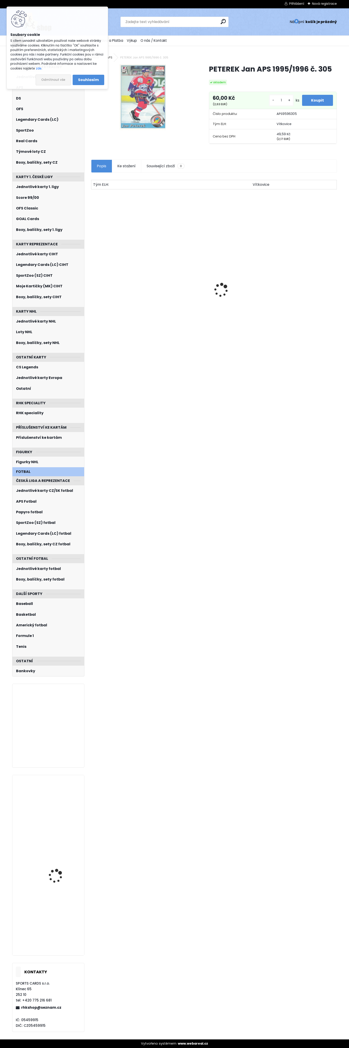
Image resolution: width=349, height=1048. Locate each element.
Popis (101, 166)
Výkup (132, 40)
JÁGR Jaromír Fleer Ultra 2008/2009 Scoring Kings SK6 (61, 912)
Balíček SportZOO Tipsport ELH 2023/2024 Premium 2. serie (245, 296)
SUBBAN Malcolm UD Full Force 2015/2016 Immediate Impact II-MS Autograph (61, 864)
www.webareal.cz (193, 1043)
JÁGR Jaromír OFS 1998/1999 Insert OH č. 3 (306, 305)
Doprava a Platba (108, 40)
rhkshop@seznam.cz (41, 1007)
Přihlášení (296, 3)
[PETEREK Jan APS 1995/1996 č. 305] (143, 97)
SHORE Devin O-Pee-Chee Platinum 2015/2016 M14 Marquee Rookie (179, 306)
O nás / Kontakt (154, 40)
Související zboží (166, 166)
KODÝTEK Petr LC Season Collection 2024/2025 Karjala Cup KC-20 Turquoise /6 (61, 803)
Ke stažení (126, 166)
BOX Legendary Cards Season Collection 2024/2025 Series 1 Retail (120, 295)
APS (109, 57)
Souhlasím (88, 79)
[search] (223, 21)
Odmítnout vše (53, 80)
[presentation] (93, 282)
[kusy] (281, 100)
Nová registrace (324, 3)
